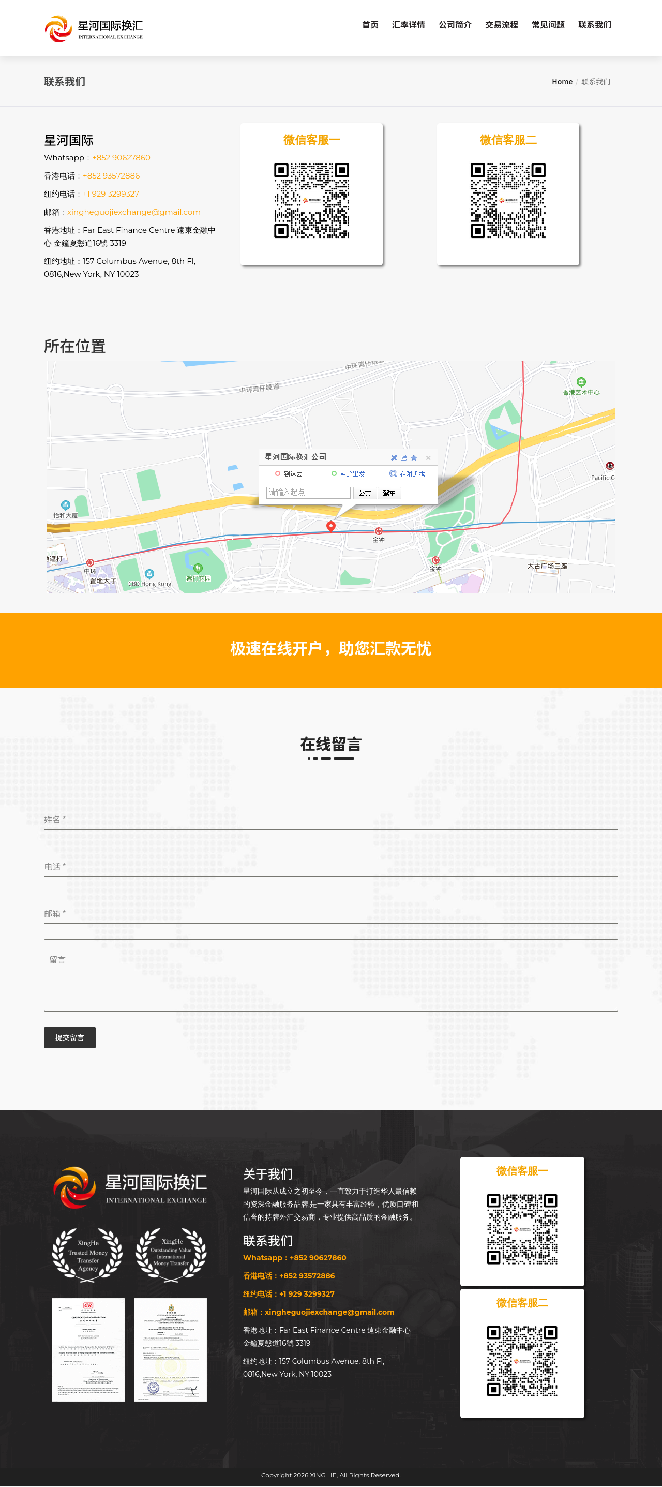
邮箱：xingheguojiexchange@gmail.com (319, 1312)
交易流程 (501, 24)
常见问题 (548, 24)
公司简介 (455, 24)
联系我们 (594, 24)
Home (562, 82)
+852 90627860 (121, 158)
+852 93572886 (111, 176)
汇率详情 (408, 24)
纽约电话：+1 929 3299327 (289, 1294)
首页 (370, 24)
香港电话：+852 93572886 (289, 1276)
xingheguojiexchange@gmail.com (134, 212)
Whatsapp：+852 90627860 (295, 1258)
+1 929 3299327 (111, 194)
